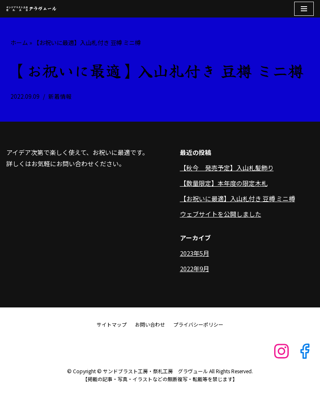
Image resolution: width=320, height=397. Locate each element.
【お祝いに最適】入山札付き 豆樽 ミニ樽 (237, 198)
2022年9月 (194, 268)
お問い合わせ (150, 324)
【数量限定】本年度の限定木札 (224, 183)
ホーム (19, 42)
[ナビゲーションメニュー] (304, 9)
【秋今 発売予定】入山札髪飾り (227, 167)
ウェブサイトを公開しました (220, 214)
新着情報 (60, 96)
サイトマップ (112, 324)
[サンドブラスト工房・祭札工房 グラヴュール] (31, 8)
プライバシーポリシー (198, 324)
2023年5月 (194, 253)
